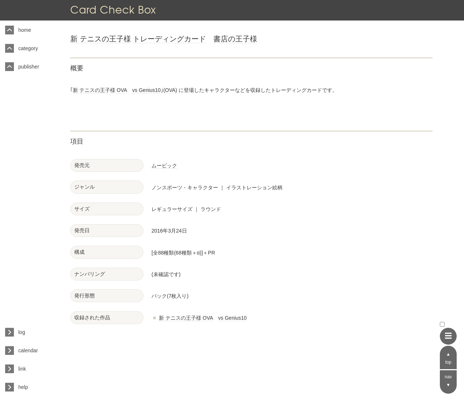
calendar (28, 350)
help (23, 387)
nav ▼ (448, 380)
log (21, 332)
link (22, 369)
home (24, 30)
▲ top (448, 358)
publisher (28, 67)
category (28, 48)
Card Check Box (113, 9)
